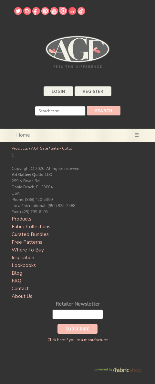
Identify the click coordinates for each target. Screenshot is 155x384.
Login (58, 91)
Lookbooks (24, 265)
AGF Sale (39, 148)
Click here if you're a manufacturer (77, 339)
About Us (22, 296)
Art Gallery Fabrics (77, 51)
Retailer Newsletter (78, 304)
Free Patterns (27, 242)
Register (93, 91)
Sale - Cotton (63, 148)
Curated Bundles (30, 234)
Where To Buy (28, 250)
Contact (20, 288)
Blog (17, 273)
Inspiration (23, 257)
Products (20, 148)
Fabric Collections (31, 226)
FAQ (16, 281)
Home (23, 135)
